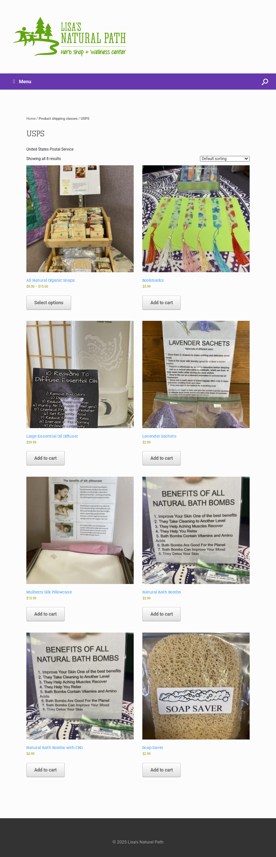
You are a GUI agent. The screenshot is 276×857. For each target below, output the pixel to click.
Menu (22, 81)
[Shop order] (225, 159)
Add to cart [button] (161, 302)
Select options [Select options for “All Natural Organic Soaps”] (48, 302)
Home (31, 118)
